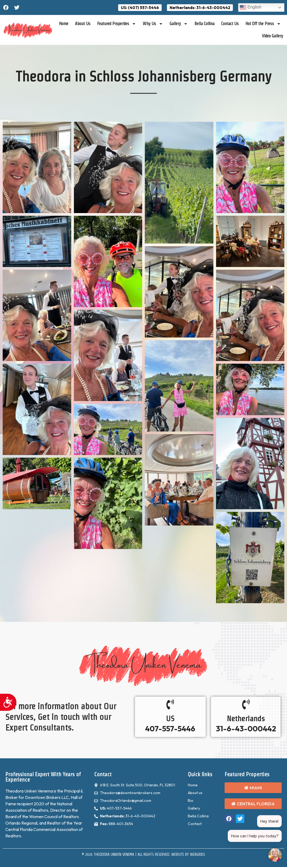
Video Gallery (272, 36)
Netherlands (246, 719)
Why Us (153, 24)
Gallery (179, 24)
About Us (82, 23)
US (170, 719)
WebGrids (197, 854)
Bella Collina (204, 23)
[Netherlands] (246, 704)
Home (63, 23)
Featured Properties (116, 24)
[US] (170, 704)
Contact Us (230, 23)
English (250, 7)
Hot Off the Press (263, 24)
